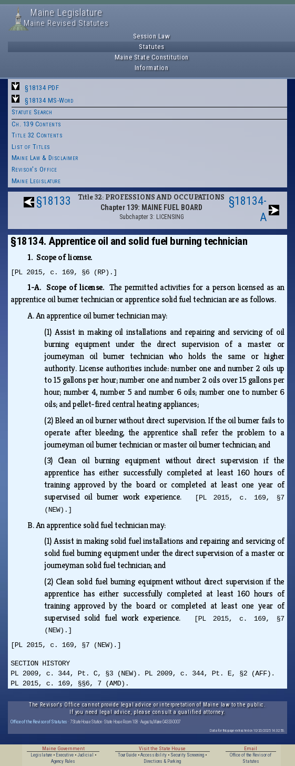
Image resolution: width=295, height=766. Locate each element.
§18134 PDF (42, 88)
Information (152, 68)
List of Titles (31, 147)
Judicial (85, 755)
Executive (65, 755)
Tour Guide (127, 755)
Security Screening (187, 755)
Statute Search (32, 112)
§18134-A (248, 209)
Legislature (41, 755)
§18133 (53, 200)
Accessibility (153, 755)
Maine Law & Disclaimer (45, 158)
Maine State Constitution (152, 57)
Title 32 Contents (37, 135)
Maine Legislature (36, 181)
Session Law (151, 36)
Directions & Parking (162, 761)
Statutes (151, 47)
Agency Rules (63, 761)
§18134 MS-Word (49, 100)
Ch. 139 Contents (37, 124)
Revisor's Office (34, 169)
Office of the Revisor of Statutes (39, 721)
